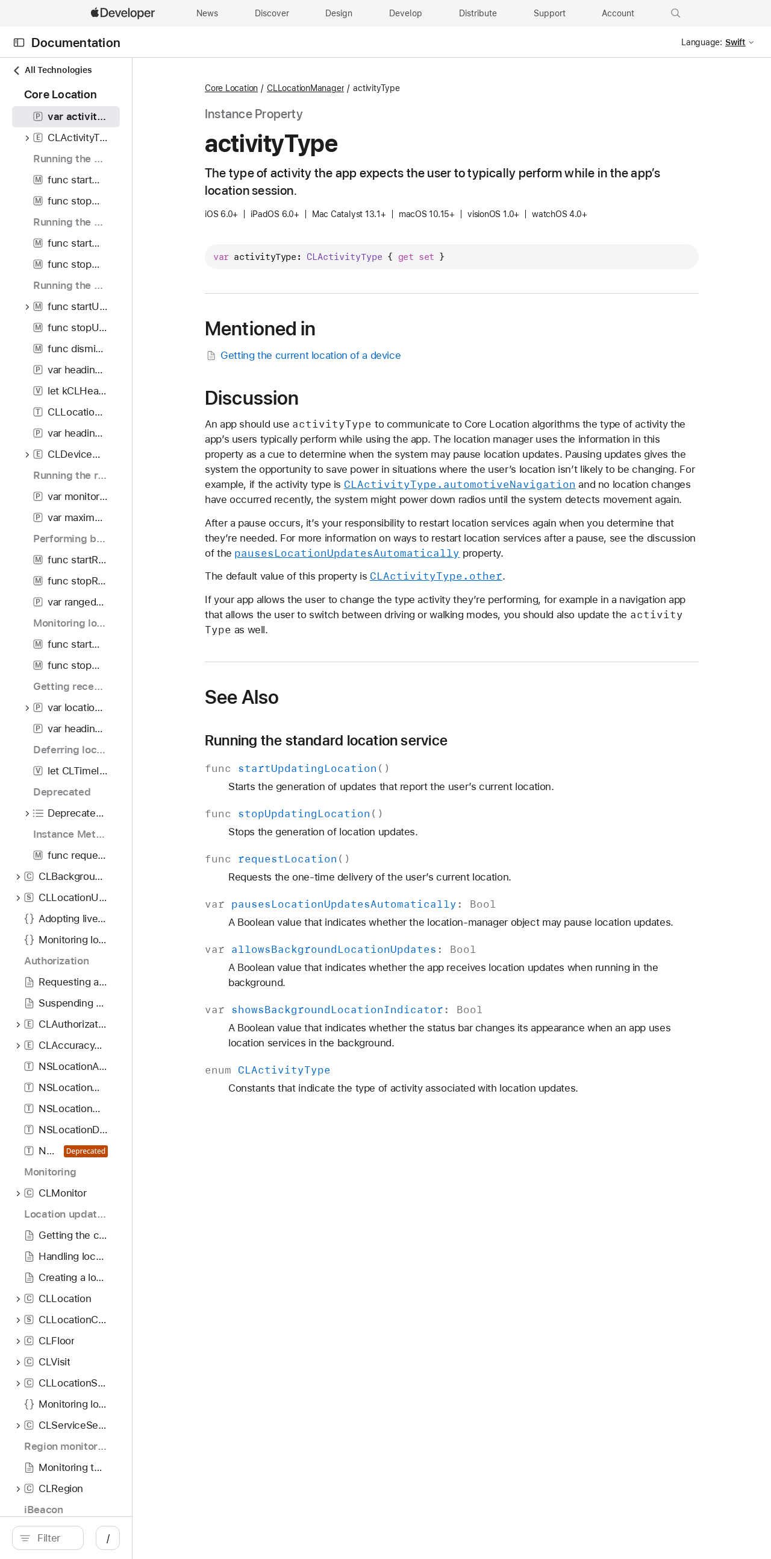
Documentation (75, 42)
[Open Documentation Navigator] (19, 42)
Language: (701, 42)
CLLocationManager (389, 88)
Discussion (336, 398)
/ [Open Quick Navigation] (216, 1538)
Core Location (315, 88)
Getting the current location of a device (387, 355)
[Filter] (108, 1537)
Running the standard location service (410, 755)
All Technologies (52, 70)
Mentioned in (345, 329)
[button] (676, 13)
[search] (102, 1538)
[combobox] (108, 1538)
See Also (326, 712)
